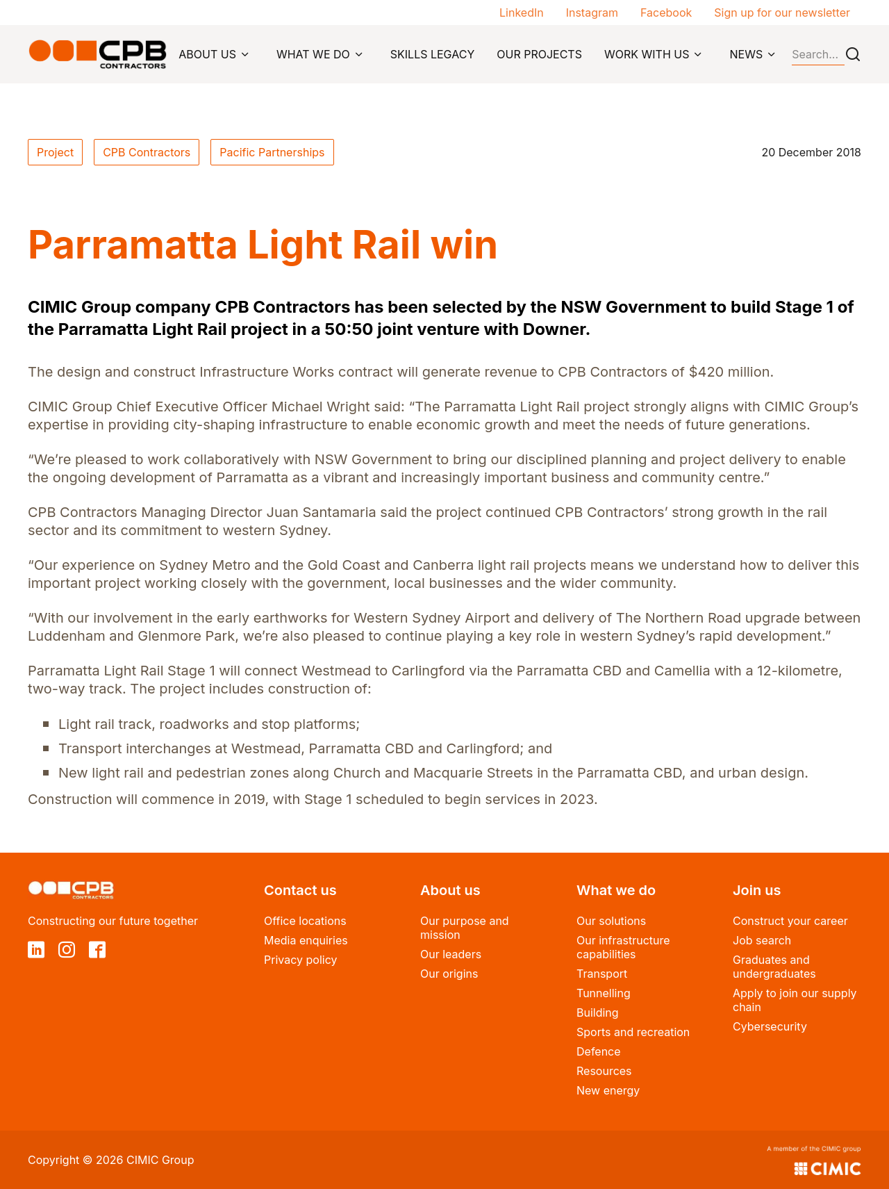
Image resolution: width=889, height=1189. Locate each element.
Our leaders (450, 954)
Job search (762, 940)
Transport (601, 974)
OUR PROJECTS (539, 54)
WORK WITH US (647, 54)
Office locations (305, 921)
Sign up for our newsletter (782, 12)
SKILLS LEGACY (432, 54)
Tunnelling (603, 993)
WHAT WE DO (313, 54)
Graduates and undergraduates (774, 967)
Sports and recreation (633, 1032)
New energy (608, 1090)
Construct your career (790, 921)
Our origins (449, 974)
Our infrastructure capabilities (623, 947)
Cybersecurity (770, 1026)
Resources (604, 1071)
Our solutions (611, 921)
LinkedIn (521, 12)
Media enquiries (306, 940)
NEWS (746, 54)
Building (597, 1012)
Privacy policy (300, 960)
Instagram (592, 12)
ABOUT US (207, 54)
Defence (598, 1051)
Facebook (666, 12)
